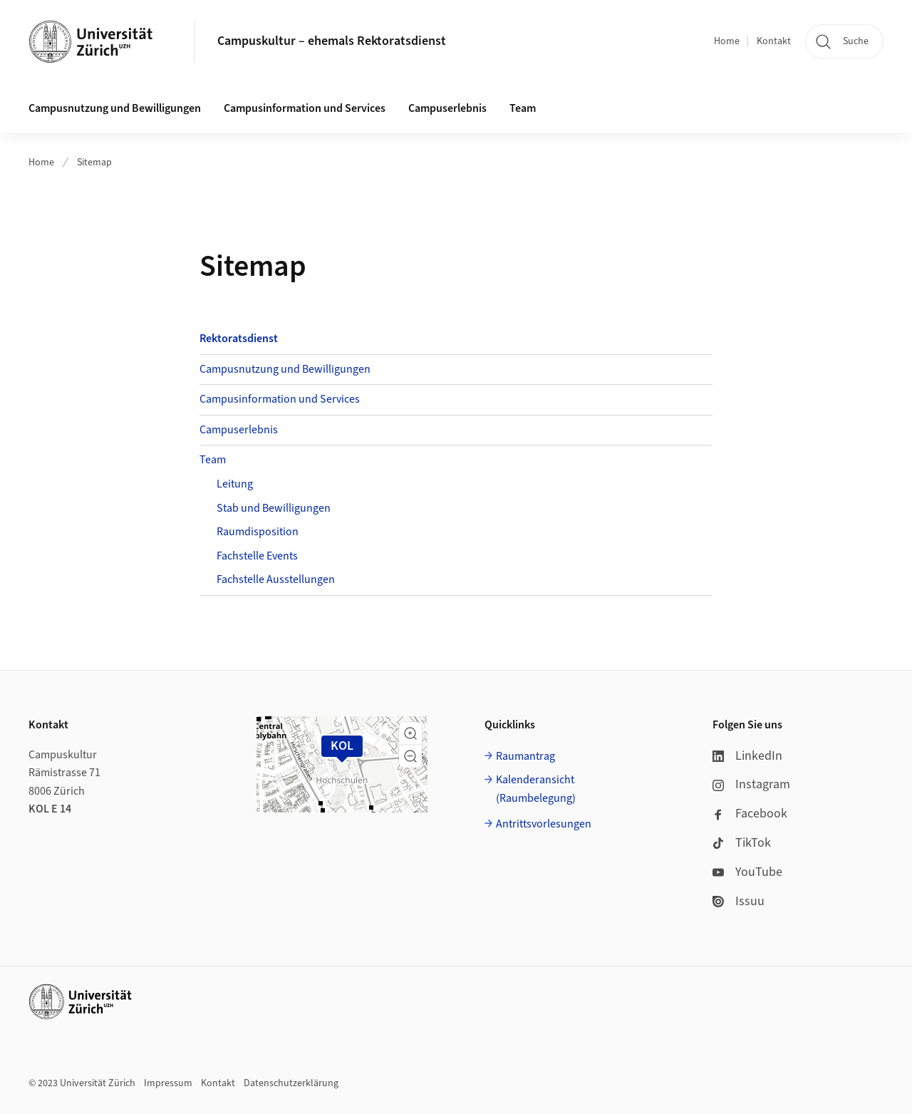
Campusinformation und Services (304, 108)
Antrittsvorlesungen (543, 824)
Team (213, 460)
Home (727, 41)
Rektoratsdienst (239, 338)
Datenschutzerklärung (291, 1083)
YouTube (747, 872)
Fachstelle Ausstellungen (276, 579)
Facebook (749, 813)
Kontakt (774, 41)
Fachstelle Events (257, 556)
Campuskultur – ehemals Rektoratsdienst (331, 41)
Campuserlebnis (447, 108)
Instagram (751, 784)
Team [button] (522, 108)
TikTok (741, 843)
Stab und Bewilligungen (274, 508)
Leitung (235, 484)
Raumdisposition (258, 532)
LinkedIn (747, 756)
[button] (410, 733)
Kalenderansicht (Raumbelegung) (536, 789)
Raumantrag (525, 756)
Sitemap (94, 162)
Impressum (168, 1083)
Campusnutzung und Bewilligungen (114, 108)
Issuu (738, 901)
